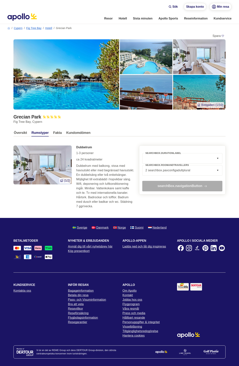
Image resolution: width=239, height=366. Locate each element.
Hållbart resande (133, 317)
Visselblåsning (132, 326)
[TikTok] (197, 248)
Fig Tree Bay (34, 28)
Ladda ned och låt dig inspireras (144, 246)
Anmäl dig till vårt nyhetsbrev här (90, 246)
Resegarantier (77, 322)
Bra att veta (76, 304)
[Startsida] (22, 17)
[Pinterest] (205, 248)
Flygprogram (131, 304)
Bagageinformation (81, 290)
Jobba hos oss (132, 299)
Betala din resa (78, 295)
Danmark (100, 227)
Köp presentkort (79, 251)
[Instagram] (189, 248)
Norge (119, 227)
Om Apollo (129, 290)
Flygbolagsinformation (83, 317)
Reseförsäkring (78, 313)
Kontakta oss (22, 290)
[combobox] (182, 158)
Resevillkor (75, 308)
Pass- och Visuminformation (87, 299)
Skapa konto (195, 6)
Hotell (48, 28)
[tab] (21, 133)
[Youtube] (222, 248)
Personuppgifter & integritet (141, 322)
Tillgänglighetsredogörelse (140, 331)
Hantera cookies (133, 335)
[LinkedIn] (213, 248)
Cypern (18, 28)
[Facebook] (180, 248)
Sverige (79, 227)
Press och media (133, 313)
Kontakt (127, 295)
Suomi (136, 227)
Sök (173, 6)
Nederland (157, 227)
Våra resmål (130, 308)
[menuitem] (108, 19)
